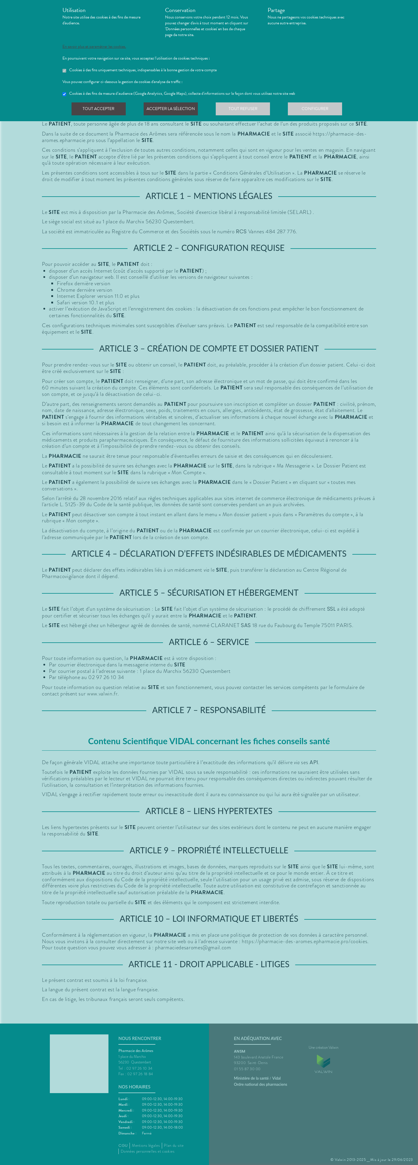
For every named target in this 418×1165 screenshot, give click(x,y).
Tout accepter (99, 109)
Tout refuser (245, 109)
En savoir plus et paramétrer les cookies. (94, 47)
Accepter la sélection (172, 110)
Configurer (319, 109)
